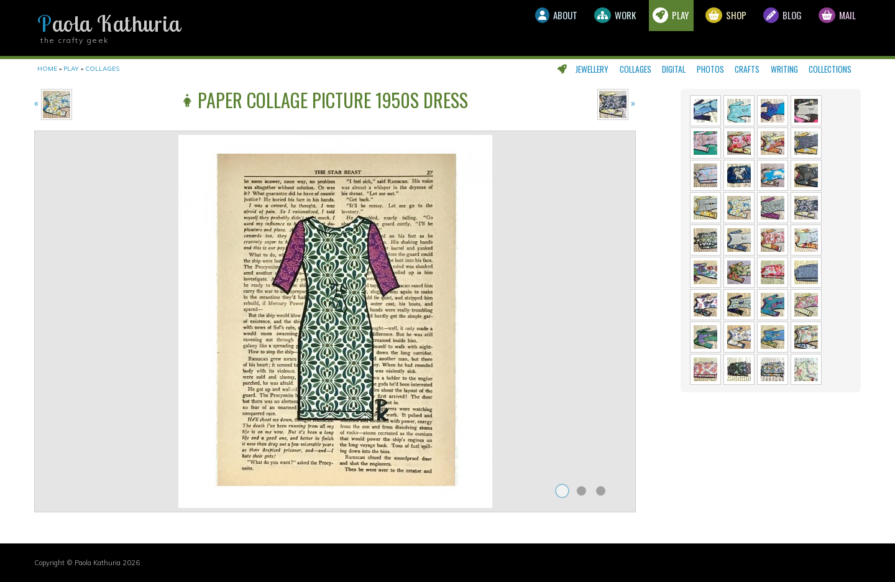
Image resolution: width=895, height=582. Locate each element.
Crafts (747, 69)
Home (47, 69)
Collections (830, 69)
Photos (710, 69)
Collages (635, 69)
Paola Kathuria (108, 23)
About (497, 28)
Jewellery (592, 69)
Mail (831, 28)
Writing (784, 69)
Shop (700, 28)
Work (567, 28)
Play (634, 28)
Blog (766, 28)
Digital (674, 69)
